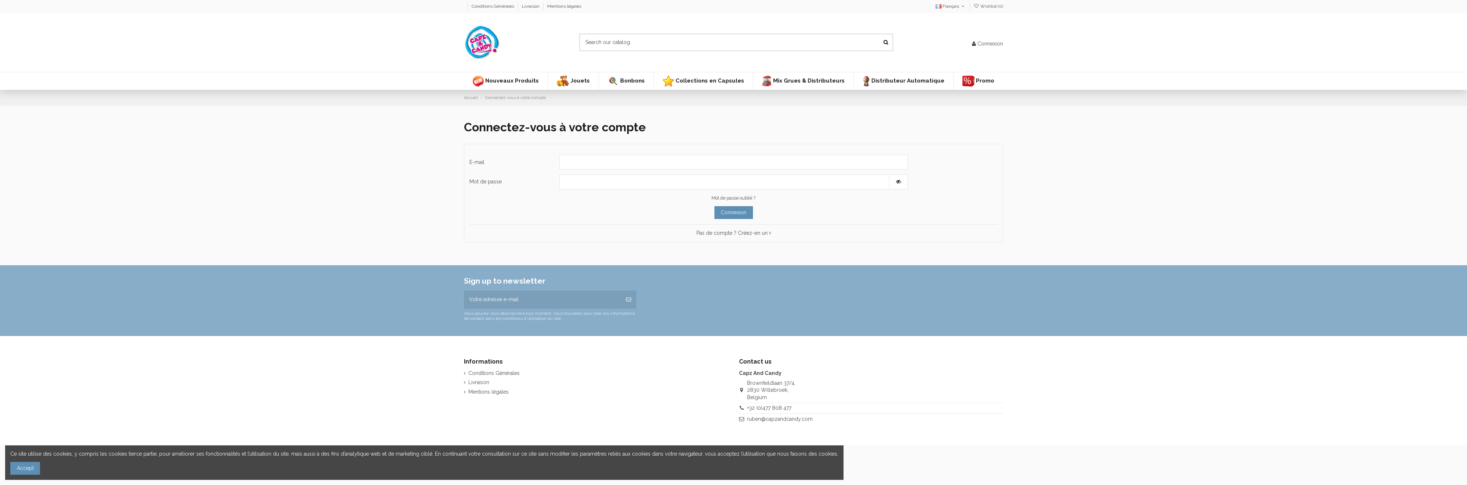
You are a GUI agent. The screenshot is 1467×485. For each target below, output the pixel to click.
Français (951, 6)
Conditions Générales (493, 6)
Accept (25, 468)
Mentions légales (564, 6)
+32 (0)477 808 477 (769, 408)
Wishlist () (988, 6)
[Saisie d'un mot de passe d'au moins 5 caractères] (724, 182)
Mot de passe (485, 182)
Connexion (733, 212)
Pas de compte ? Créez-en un (733, 233)
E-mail (476, 162)
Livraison (531, 6)
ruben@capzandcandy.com (780, 419)
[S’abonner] (628, 300)
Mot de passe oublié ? (733, 198)
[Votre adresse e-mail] (542, 300)
